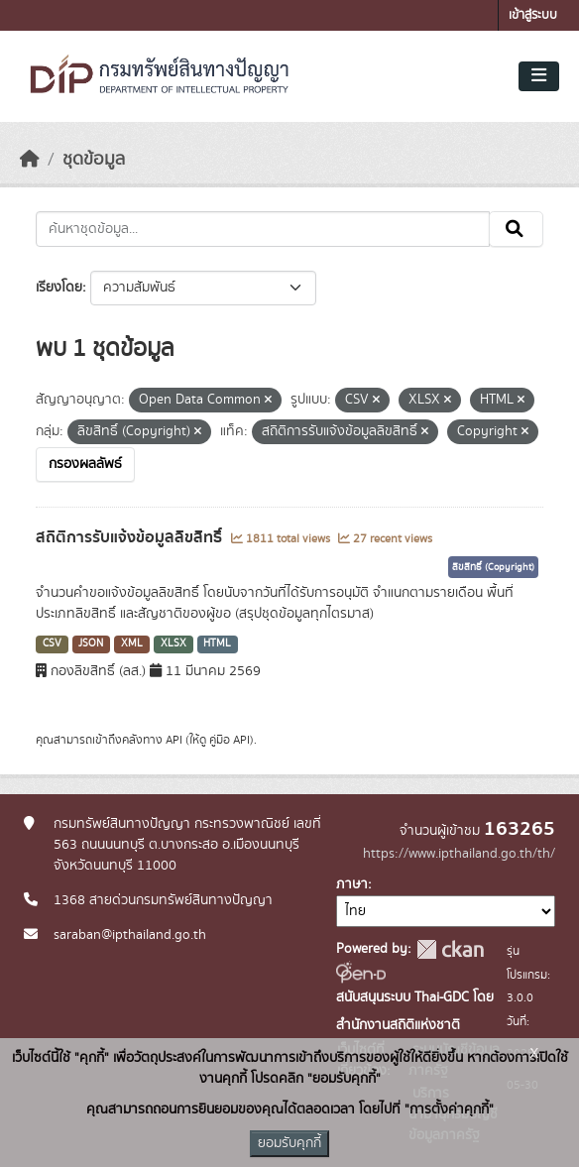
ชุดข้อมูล (93, 160)
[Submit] (516, 229)
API (174, 740)
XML (132, 643)
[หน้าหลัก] (30, 160)
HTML (217, 643)
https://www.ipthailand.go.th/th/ (459, 854)
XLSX (173, 643)
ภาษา (352, 884)
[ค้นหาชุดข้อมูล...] (263, 229)
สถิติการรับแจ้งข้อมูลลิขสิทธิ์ (131, 537)
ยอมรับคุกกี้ (289, 1143)
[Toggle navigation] (539, 76)
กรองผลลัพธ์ (85, 464)
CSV (52, 643)
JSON (90, 643)
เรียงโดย (59, 287)
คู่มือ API (229, 740)
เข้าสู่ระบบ (533, 15)
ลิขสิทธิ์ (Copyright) (493, 567)
